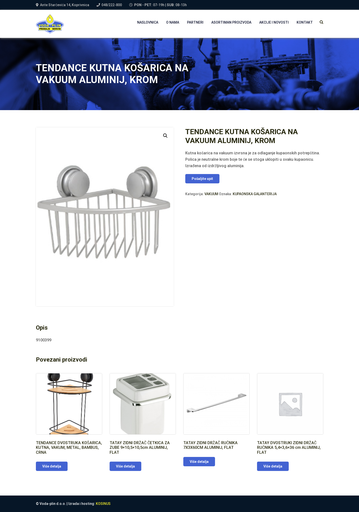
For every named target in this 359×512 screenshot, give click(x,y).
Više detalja (51, 466)
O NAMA (172, 22)
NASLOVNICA (147, 22)
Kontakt (305, 22)
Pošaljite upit (202, 179)
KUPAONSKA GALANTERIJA (255, 194)
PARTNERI (195, 22)
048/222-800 (111, 5)
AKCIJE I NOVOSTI (274, 22)
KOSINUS (103, 504)
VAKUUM (211, 194)
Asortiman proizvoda (231, 22)
